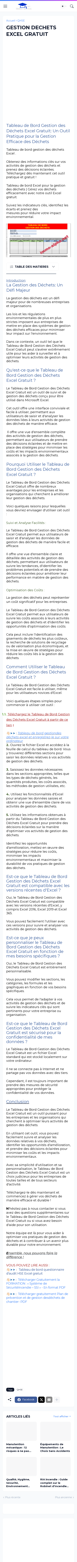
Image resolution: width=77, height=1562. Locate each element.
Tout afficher (60, 1416)
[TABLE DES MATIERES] (32, 266)
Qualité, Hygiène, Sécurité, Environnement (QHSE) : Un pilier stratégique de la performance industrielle (18, 1483)
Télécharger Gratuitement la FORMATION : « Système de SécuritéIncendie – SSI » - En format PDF (36, 1283)
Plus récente (12, 1497)
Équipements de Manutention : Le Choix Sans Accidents (55, 1448)
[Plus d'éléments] (56, 1400)
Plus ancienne (63, 1497)
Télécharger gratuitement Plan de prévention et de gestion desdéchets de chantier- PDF (37, 1298)
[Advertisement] (38, 80)
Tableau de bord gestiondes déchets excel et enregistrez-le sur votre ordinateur (37, 737)
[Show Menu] (5, 6)
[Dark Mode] (64, 6)
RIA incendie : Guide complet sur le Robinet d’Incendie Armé (54, 1483)
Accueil (10, 20)
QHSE (21, 20)
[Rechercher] (72, 6)
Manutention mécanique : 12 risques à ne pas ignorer (17, 1448)
